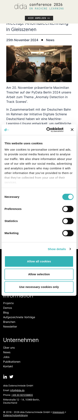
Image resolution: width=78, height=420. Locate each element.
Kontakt (8, 366)
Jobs (6, 357)
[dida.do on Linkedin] (5, 376)
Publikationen (11, 361)
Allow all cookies (39, 261)
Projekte (8, 303)
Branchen (9, 321)
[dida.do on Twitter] (11, 376)
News (6, 352)
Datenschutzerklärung (15, 415)
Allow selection (39, 274)
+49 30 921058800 (22, 394)
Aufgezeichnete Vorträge (19, 317)
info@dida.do (17, 390)
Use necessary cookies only (39, 287)
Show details (57, 249)
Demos (7, 307)
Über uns (9, 347)
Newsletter (10, 326)
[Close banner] (72, 129)
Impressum (58, 412)
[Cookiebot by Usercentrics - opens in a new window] (47, 129)
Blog (6, 312)
